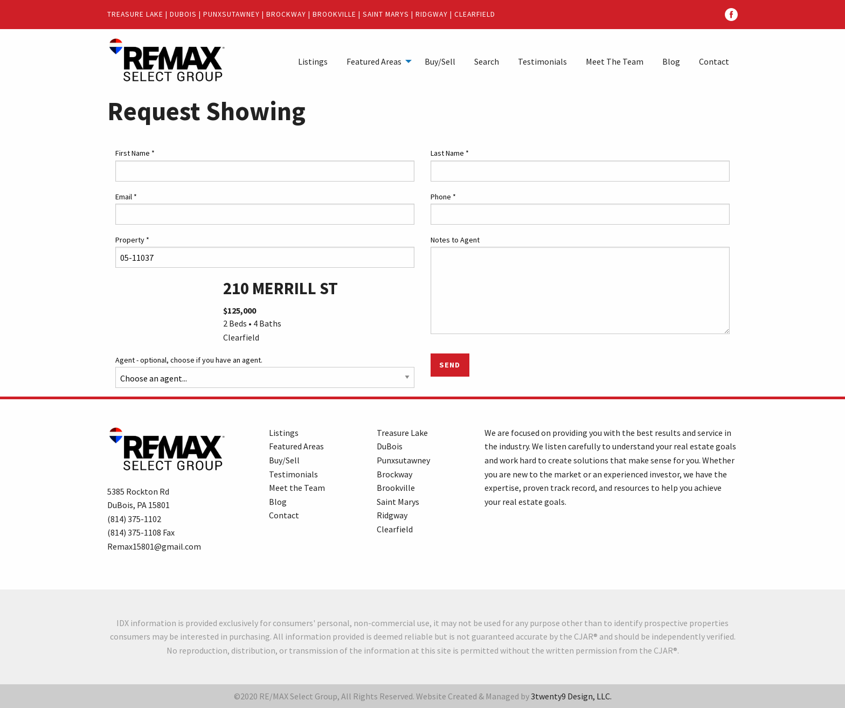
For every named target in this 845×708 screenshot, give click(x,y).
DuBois (183, 14)
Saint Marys (386, 14)
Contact (714, 61)
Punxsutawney (231, 14)
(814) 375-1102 (134, 518)
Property (132, 240)
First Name (135, 153)
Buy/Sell (440, 61)
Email (126, 197)
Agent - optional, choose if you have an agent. (188, 360)
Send (449, 365)
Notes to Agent (455, 240)
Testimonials (542, 61)
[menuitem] (312, 61)
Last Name (450, 153)
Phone (443, 197)
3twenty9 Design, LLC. (571, 696)
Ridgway (431, 14)
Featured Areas (374, 61)
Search (486, 61)
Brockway (286, 14)
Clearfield (474, 14)
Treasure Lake (135, 14)
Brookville (334, 14)
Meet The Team (614, 61)
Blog (671, 61)
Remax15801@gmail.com (154, 546)
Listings (313, 61)
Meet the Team (297, 487)
